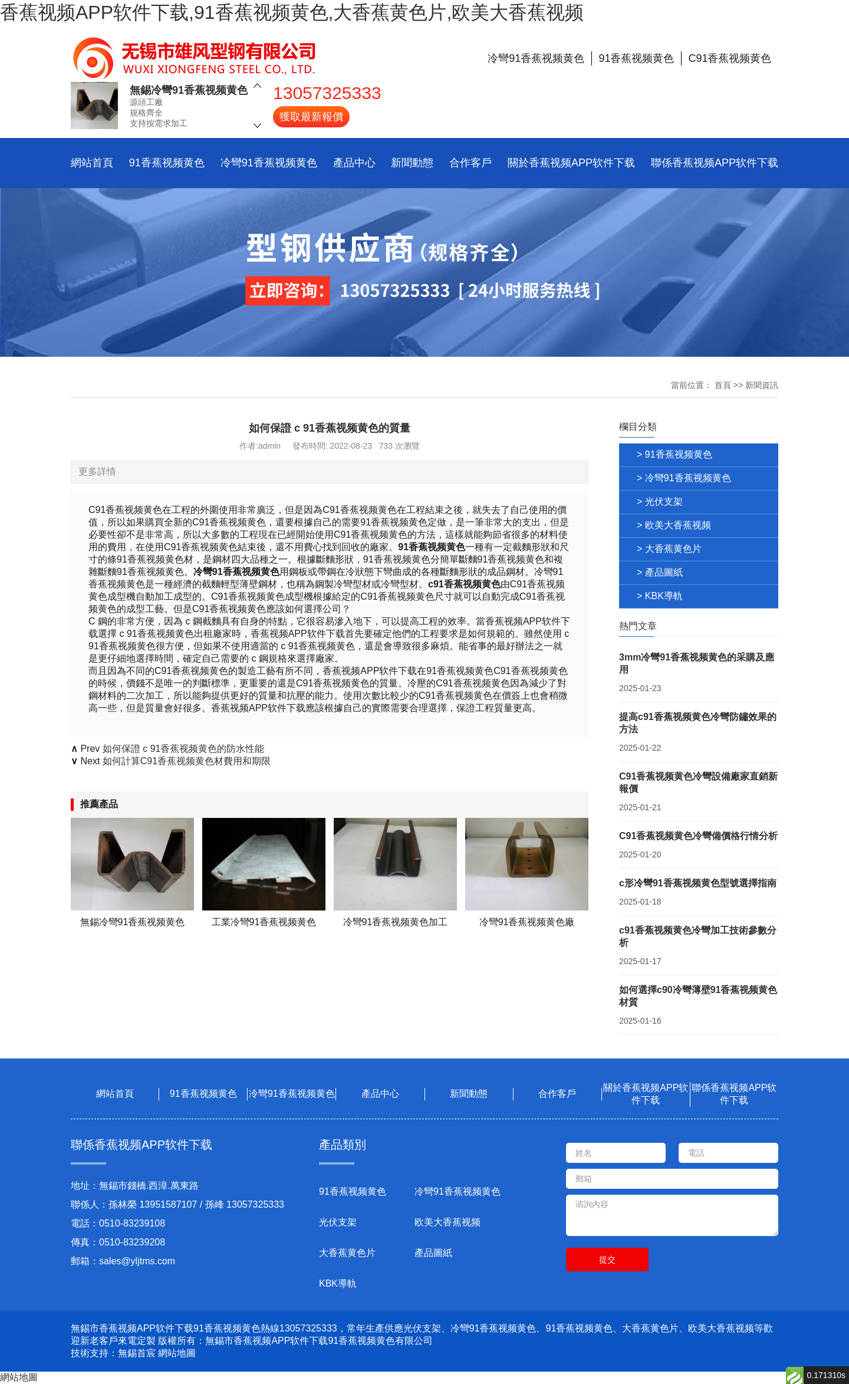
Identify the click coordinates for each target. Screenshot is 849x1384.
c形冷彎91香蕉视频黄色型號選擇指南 (697, 883)
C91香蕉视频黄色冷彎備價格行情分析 (698, 836)
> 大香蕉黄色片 (669, 549)
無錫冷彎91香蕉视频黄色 (189, 90)
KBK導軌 (338, 1283)
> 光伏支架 (660, 502)
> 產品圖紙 (660, 572)
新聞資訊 (761, 385)
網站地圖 (177, 1353)
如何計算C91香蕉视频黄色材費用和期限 (187, 761)
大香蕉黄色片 (347, 1253)
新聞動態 (412, 163)
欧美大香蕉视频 (447, 1222)
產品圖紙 (433, 1253)
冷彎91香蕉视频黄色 (269, 163)
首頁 (723, 385)
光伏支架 (338, 1222)
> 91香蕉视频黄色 (674, 454)
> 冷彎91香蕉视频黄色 (684, 478)
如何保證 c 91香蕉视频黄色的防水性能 (184, 749)
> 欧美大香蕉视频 (674, 525)
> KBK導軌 (660, 596)
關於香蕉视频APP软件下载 (571, 163)
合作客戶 (470, 163)
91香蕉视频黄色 (167, 163)
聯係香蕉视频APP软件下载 (714, 163)
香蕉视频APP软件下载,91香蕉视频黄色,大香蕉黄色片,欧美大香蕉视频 (292, 12)
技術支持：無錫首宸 (113, 1353)
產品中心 (354, 163)
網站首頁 (92, 163)
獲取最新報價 (311, 117)
